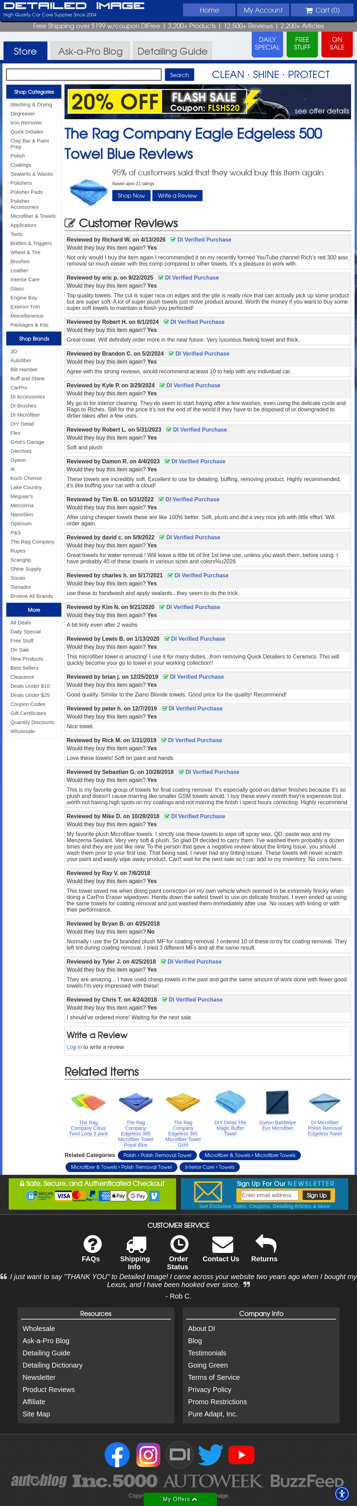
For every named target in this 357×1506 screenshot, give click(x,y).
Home (209, 10)
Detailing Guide (46, 1353)
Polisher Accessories (24, 204)
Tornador (20, 587)
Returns (264, 1253)
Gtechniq (20, 451)
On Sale (19, 650)
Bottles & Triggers (31, 243)
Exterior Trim (25, 307)
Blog (195, 1341)
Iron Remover (26, 123)
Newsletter (39, 1377)
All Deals (20, 622)
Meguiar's (21, 496)
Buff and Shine (27, 378)
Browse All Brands (31, 596)
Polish (17, 156)
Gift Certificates (28, 713)
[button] (342, 1493)
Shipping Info (135, 1257)
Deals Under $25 (30, 695)
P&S (15, 532)
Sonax (17, 578)
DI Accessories (27, 397)
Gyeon (18, 460)
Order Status (177, 1257)
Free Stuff (21, 641)
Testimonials (207, 1353)
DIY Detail (22, 424)
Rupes (17, 551)
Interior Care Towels (209, 1166)
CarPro (18, 387)
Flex (15, 433)
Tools (16, 234)
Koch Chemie (26, 478)
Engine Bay (23, 298)
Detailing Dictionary (53, 1365)
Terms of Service (214, 1377)
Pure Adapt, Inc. (212, 1414)
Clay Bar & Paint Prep (29, 144)
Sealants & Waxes (31, 174)
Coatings (20, 165)
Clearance (22, 677)
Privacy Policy (209, 1389)
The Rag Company (32, 542)
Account (263, 10)
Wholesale (22, 731)
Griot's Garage (27, 442)
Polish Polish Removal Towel (157, 1154)
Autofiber (20, 360)
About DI (201, 1328)
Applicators (23, 225)
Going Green (208, 1365)
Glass (17, 288)
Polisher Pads (26, 192)
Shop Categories (34, 91)
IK (12, 469)
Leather (19, 270)
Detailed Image (74, 6)
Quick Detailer (26, 132)
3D (13, 351)
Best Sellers (24, 668)
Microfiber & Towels (33, 216)
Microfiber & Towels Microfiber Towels (250, 1154)
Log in (74, 1047)
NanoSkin (21, 514)
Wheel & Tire (25, 252)
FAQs (91, 1253)
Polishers (21, 183)
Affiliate (34, 1402)
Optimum (21, 523)
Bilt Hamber (24, 369)
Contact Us (221, 1253)
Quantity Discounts (32, 722)
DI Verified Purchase (200, 240)
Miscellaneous (27, 316)
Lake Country (25, 487)
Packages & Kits (29, 325)
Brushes (20, 261)
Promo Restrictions (217, 1402)
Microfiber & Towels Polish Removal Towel (121, 1166)
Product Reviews (49, 1389)
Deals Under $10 (30, 686)
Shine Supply (25, 569)
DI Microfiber (25, 415)
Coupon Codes (27, 704)
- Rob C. (178, 1296)
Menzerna (22, 505)
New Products (26, 659)
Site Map (36, 1414)
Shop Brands (34, 338)
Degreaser (22, 113)
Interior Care (24, 279)
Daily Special (25, 631)
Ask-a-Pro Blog (46, 1341)
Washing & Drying (31, 104)
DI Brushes (23, 406)
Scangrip (20, 560)
